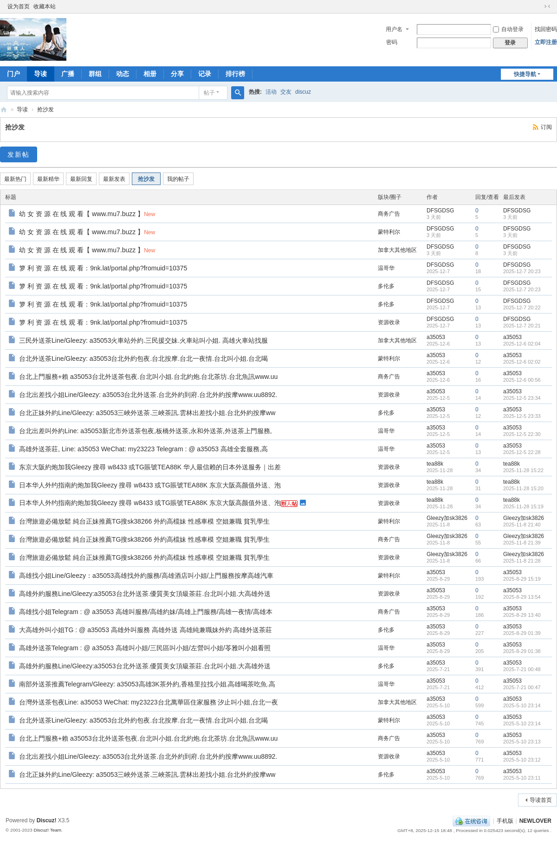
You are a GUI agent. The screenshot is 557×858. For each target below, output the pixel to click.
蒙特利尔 (389, 232)
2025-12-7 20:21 (522, 325)
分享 (177, 73)
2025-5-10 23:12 (522, 759)
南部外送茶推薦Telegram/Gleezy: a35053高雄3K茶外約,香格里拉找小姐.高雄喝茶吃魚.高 (147, 684)
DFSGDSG (440, 210)
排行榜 (235, 73)
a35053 (436, 337)
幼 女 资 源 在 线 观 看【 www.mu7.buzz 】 (81, 214)
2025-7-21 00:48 (522, 669)
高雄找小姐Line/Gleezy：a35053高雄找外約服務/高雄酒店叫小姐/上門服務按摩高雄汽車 (146, 575)
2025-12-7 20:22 (522, 307)
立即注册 (546, 42)
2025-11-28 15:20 (523, 488)
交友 (285, 92)
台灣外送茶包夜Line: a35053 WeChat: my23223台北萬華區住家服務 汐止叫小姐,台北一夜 (148, 702)
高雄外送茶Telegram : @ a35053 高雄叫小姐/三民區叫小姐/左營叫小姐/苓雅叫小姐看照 (145, 648)
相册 (149, 73)
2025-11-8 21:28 (522, 560)
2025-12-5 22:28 (522, 452)
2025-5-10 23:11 (522, 778)
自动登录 (508, 29)
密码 (391, 42)
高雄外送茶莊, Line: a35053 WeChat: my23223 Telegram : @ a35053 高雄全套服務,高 (143, 449)
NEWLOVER (535, 821)
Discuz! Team (47, 829)
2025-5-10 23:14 (522, 705)
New (149, 214)
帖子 (209, 93)
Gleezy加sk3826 (447, 518)
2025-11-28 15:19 (523, 506)
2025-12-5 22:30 (522, 434)
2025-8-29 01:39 (522, 633)
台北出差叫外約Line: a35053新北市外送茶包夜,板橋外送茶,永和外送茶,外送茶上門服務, (145, 431)
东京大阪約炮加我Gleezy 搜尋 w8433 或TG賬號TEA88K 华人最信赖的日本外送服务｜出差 (150, 467)
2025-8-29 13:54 (522, 597)
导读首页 (541, 800)
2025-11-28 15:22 (523, 470)
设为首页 (18, 6)
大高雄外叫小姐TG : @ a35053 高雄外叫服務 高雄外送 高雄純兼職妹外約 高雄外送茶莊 (145, 630)
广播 (67, 73)
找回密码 (546, 29)
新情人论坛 (3, 109)
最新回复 (81, 179)
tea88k (435, 464)
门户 (13, 73)
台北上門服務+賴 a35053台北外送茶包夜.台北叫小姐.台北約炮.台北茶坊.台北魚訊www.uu (148, 376)
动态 (122, 73)
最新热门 (15, 179)
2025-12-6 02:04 (522, 343)
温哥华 (386, 268)
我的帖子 (178, 179)
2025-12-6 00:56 (522, 380)
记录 (204, 73)
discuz (303, 92)
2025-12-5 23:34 (522, 398)
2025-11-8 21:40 (522, 524)
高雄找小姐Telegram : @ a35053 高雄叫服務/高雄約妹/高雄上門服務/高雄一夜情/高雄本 (145, 611)
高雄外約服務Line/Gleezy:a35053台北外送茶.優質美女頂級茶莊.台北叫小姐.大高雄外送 (145, 593)
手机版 (505, 821)
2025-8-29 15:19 (522, 579)
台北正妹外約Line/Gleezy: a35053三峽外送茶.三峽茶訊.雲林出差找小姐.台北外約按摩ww (147, 412)
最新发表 (114, 179)
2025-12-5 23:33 (522, 416)
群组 (95, 73)
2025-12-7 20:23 (522, 271)
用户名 (394, 29)
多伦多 (386, 286)
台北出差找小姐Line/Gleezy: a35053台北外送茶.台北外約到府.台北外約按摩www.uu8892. (148, 394)
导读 (40, 73)
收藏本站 (44, 6)
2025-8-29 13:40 (522, 615)
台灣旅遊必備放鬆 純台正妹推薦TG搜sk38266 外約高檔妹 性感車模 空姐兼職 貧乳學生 (144, 521)
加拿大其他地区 (397, 250)
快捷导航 (525, 74)
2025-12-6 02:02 (522, 362)
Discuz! (47, 820)
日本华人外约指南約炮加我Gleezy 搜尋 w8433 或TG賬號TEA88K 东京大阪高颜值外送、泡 (150, 485)
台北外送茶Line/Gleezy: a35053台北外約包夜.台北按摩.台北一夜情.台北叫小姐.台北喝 (143, 358)
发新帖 (18, 154)
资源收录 (389, 322)
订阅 (546, 127)
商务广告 (389, 214)
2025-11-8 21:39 (522, 542)
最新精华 (48, 179)
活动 (271, 92)
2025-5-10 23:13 (522, 741)
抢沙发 (45, 109)
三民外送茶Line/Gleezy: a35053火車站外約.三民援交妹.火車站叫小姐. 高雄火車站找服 (143, 340)
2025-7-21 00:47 (522, 687)
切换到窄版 (547, 6)
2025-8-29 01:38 (522, 651)
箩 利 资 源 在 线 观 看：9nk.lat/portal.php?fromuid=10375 (103, 268)
